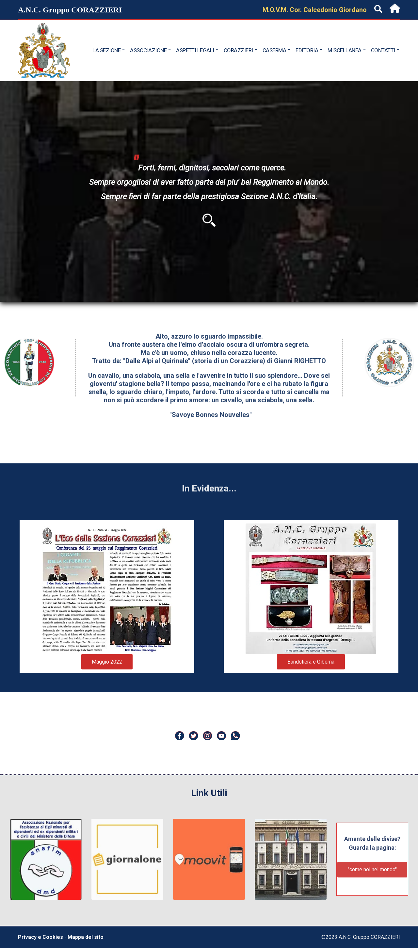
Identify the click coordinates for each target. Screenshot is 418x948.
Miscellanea (344, 50)
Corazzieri (238, 50)
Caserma (274, 50)
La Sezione (106, 50)
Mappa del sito (86, 937)
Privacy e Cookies (40, 937)
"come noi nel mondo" (372, 869)
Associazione (148, 50)
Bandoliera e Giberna (310, 662)
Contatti (383, 50)
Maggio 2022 (107, 662)
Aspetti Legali (195, 50)
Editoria (307, 50)
